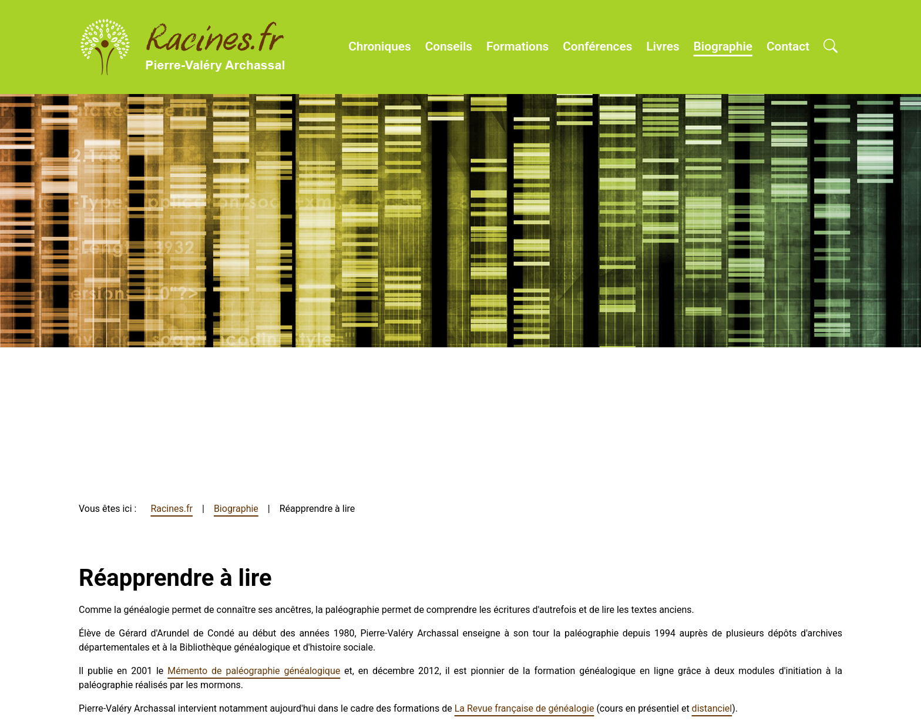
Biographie (723, 46)
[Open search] (830, 47)
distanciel (712, 708)
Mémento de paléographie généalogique (253, 670)
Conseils (448, 46)
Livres (662, 46)
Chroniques (379, 46)
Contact (788, 46)
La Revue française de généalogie (524, 708)
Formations (517, 46)
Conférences (597, 46)
